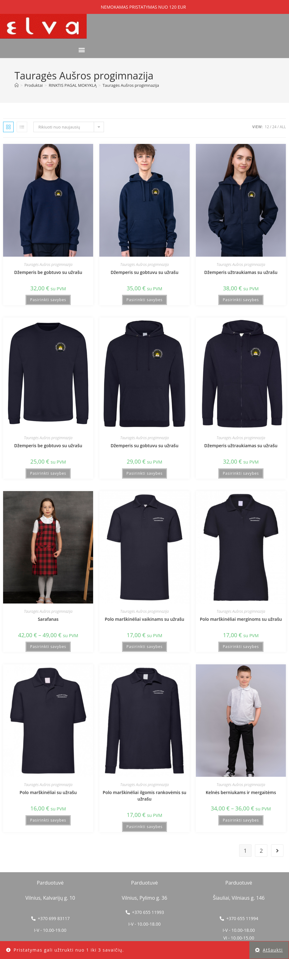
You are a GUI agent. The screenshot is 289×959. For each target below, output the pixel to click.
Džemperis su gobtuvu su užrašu (144, 272)
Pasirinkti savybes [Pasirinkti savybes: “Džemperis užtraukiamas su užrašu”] (241, 299)
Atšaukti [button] (273, 950)
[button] (81, 50)
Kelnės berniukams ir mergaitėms (241, 792)
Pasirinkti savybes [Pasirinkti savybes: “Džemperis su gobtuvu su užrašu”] (145, 299)
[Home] (17, 85)
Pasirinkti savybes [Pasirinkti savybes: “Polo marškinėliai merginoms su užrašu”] (241, 646)
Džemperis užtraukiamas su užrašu (241, 272)
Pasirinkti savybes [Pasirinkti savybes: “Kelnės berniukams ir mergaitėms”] (241, 820)
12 (267, 126)
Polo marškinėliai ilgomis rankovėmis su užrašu (144, 795)
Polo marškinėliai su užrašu (48, 792)
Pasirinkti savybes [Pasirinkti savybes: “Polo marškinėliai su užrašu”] (48, 820)
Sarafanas (48, 619)
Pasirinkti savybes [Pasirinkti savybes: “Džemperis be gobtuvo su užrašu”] (48, 299)
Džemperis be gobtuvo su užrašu (48, 272)
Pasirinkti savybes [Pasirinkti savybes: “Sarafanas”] (48, 646)
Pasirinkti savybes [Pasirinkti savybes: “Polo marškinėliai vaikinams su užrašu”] (145, 646)
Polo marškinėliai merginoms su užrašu (241, 619)
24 (274, 126)
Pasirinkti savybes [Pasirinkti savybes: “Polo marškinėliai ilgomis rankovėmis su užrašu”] (145, 826)
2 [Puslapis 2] (261, 850)
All (283, 126)
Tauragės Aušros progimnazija (130, 85)
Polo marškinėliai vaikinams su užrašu (144, 619)
